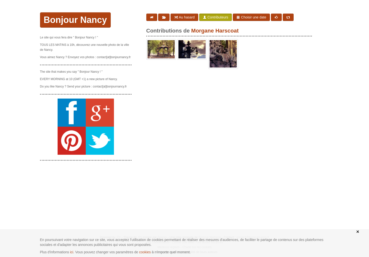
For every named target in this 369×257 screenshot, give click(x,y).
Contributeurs (215, 17)
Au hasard (184, 17)
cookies (145, 252)
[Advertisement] (86, 195)
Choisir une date (251, 17)
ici (71, 252)
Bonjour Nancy (75, 20)
